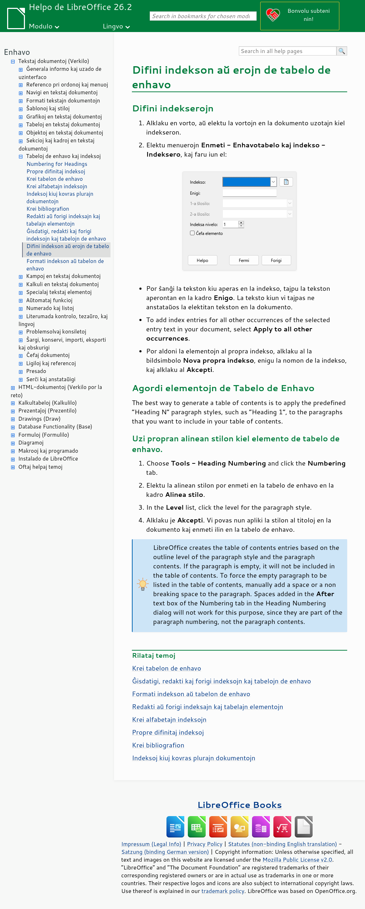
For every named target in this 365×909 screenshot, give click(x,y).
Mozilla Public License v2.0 (297, 859)
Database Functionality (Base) (55, 426)
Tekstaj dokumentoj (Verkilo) (53, 61)
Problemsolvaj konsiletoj (56, 331)
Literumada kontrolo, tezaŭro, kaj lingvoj (63, 320)
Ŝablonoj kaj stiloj (48, 108)
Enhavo (17, 51)
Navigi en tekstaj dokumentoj (62, 92)
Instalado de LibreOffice (48, 458)
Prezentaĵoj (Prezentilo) (47, 410)
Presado (36, 371)
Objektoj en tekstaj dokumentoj (64, 132)
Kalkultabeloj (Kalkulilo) (47, 402)
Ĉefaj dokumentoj (48, 355)
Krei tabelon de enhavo (54, 179)
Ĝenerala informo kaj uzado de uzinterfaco (60, 73)
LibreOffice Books (239, 804)
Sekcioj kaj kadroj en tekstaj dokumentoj (56, 144)
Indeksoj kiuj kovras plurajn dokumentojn (59, 197)
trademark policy (222, 891)
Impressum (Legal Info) (151, 844)
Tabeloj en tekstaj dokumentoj (63, 124)
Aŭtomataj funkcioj (49, 300)
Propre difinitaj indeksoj (55, 171)
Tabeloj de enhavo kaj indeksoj (63, 156)
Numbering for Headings (56, 164)
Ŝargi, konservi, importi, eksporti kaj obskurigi (62, 344)
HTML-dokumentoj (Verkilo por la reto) (56, 391)
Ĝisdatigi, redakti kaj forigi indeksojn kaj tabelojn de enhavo (66, 234)
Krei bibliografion (47, 208)
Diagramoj (30, 442)
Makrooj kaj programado (48, 450)
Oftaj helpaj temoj (40, 467)
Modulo (40, 26)
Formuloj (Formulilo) (43, 434)
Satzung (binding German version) (165, 852)
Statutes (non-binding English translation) (282, 844)
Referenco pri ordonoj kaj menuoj (67, 84)
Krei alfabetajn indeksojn (56, 186)
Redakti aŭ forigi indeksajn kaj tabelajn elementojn (63, 219)
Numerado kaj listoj (50, 308)
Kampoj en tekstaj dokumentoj (63, 276)
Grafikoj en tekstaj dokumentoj (64, 116)
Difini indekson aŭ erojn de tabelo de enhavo (67, 249)
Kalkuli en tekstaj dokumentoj (62, 284)
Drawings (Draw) (39, 418)
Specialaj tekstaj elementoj (59, 292)
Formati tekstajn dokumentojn (63, 100)
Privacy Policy (204, 844)
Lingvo (113, 26)
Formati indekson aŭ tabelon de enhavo (65, 264)
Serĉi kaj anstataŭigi (51, 379)
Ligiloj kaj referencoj (51, 363)
